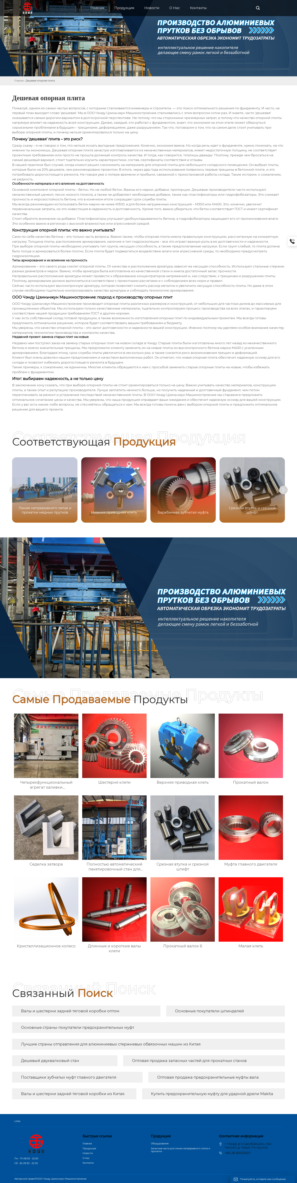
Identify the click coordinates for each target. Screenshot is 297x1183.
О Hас (86, 1158)
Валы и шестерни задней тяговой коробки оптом (70, 1011)
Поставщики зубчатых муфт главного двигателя (68, 1077)
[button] (289, 490)
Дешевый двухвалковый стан (50, 1060)
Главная (19, 80)
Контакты (88, 1162)
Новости (88, 1153)
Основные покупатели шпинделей (209, 1011)
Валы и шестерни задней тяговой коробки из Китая (72, 1094)
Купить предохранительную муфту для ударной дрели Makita (212, 1094)
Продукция (89, 1148)
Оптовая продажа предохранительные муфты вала (208, 1077)
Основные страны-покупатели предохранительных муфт (77, 1027)
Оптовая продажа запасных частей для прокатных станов (189, 1060)
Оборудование (160, 1143)
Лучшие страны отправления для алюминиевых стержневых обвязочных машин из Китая (111, 1044)
